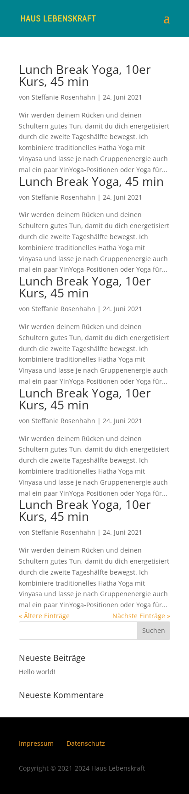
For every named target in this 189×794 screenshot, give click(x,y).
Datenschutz (86, 743)
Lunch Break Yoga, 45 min (91, 181)
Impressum (36, 743)
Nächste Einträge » (141, 615)
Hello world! (37, 671)
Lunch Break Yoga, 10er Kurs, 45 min (85, 75)
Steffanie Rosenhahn (63, 97)
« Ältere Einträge (44, 615)
